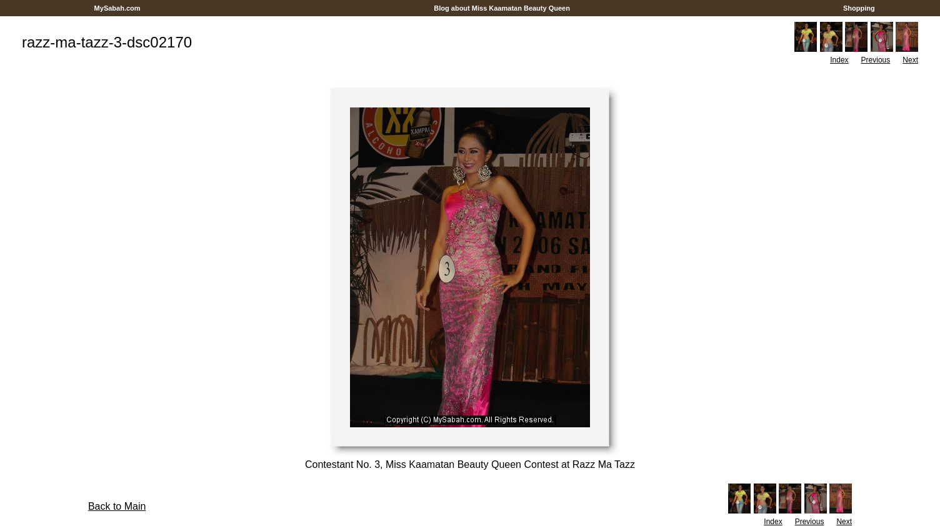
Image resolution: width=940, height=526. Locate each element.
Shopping (859, 8)
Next (910, 60)
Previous (876, 60)
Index (839, 60)
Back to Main (117, 506)
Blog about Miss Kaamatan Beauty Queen (502, 8)
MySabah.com (117, 8)
